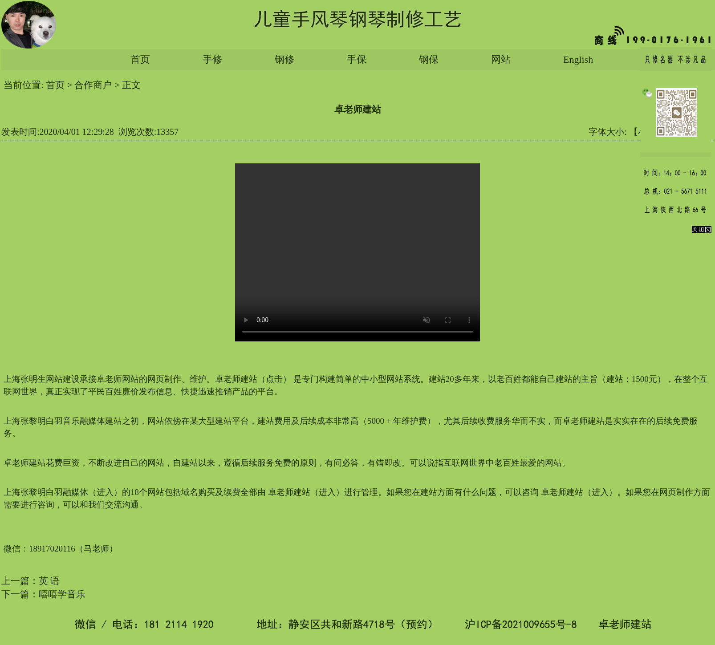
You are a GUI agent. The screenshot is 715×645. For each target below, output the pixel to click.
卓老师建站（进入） (306, 492)
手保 (356, 59)
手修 (212, 59)
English (578, 59)
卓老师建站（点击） (253, 379)
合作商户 (93, 85)
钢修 (284, 59)
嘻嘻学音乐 (62, 594)
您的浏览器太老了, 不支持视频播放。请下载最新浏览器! (357, 252)
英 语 (49, 581)
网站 (501, 59)
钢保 (429, 59)
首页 (140, 59)
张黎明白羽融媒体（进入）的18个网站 (92, 492)
